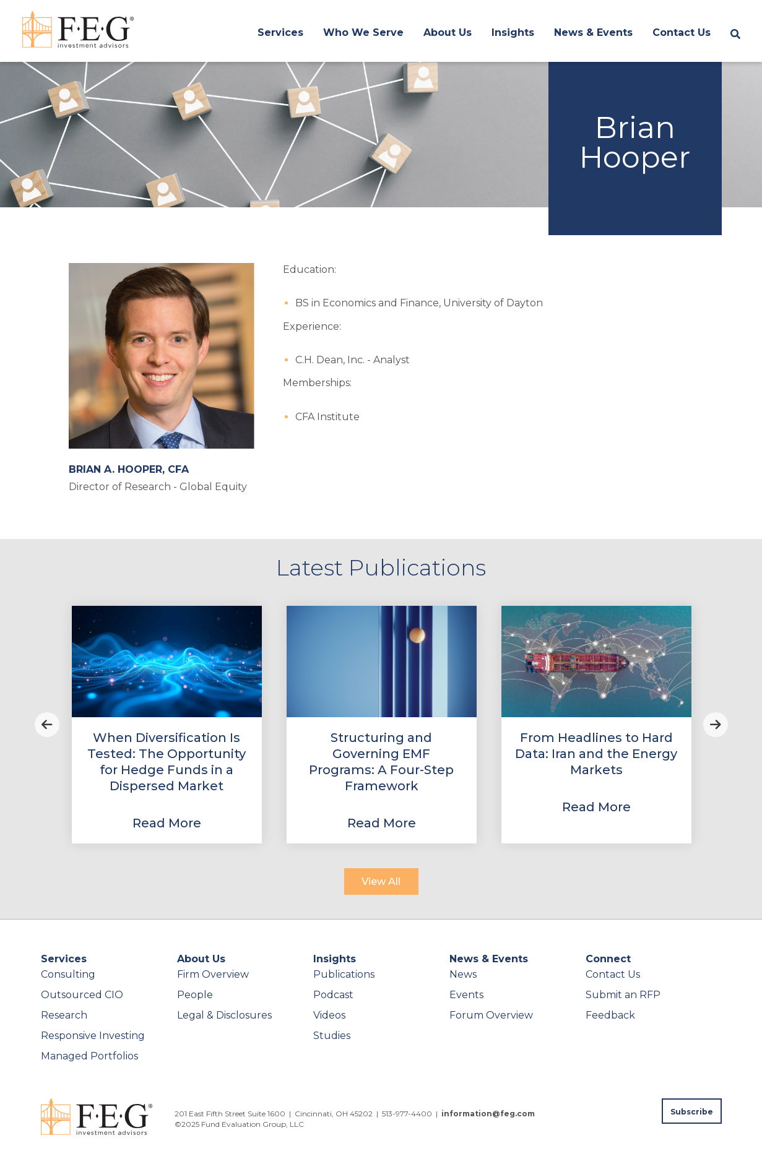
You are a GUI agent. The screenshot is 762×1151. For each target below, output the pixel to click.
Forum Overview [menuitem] (491, 1015)
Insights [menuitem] (512, 32)
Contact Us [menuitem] (681, 32)
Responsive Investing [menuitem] (93, 1035)
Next (715, 724)
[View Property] (167, 724)
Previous (47, 724)
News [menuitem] (463, 974)
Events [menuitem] (466, 995)
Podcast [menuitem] (333, 995)
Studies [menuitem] (331, 1035)
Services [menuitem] (280, 32)
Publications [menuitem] (344, 974)
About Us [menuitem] (447, 32)
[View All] (381, 881)
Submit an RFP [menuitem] (623, 995)
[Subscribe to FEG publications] (692, 1111)
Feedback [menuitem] (610, 1015)
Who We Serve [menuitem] (363, 32)
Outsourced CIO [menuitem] (82, 995)
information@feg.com (488, 1113)
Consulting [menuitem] (68, 974)
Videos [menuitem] (329, 1015)
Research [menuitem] (64, 1015)
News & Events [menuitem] (593, 32)
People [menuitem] (195, 995)
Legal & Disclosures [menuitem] (224, 1015)
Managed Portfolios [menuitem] (89, 1056)
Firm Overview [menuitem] (213, 974)
